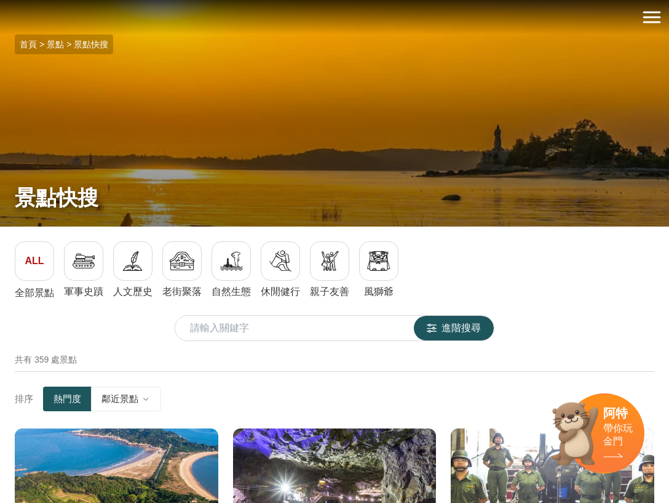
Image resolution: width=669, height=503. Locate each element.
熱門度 (67, 398)
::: (4, 7)
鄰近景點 (126, 398)
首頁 (28, 44)
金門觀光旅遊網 (334, 17)
